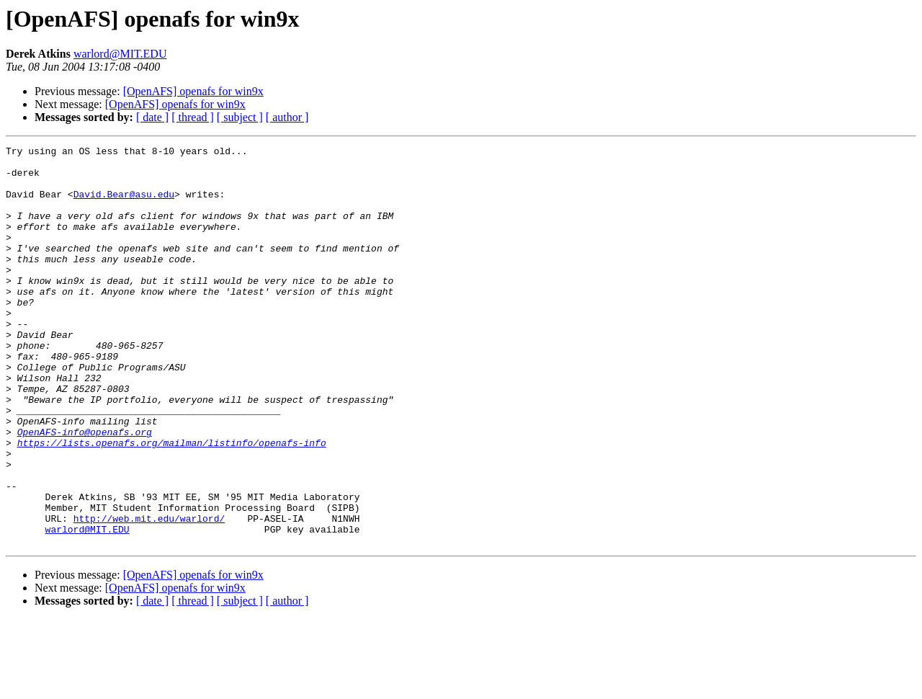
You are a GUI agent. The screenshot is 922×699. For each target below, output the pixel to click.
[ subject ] (240, 117)
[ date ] (152, 117)
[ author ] (287, 117)
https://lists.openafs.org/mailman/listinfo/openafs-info (171, 503)
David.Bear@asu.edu (123, 204)
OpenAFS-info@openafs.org (84, 490)
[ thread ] (192, 117)
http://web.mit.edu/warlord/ (149, 593)
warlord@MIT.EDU (120, 54)
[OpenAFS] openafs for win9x (193, 91)
